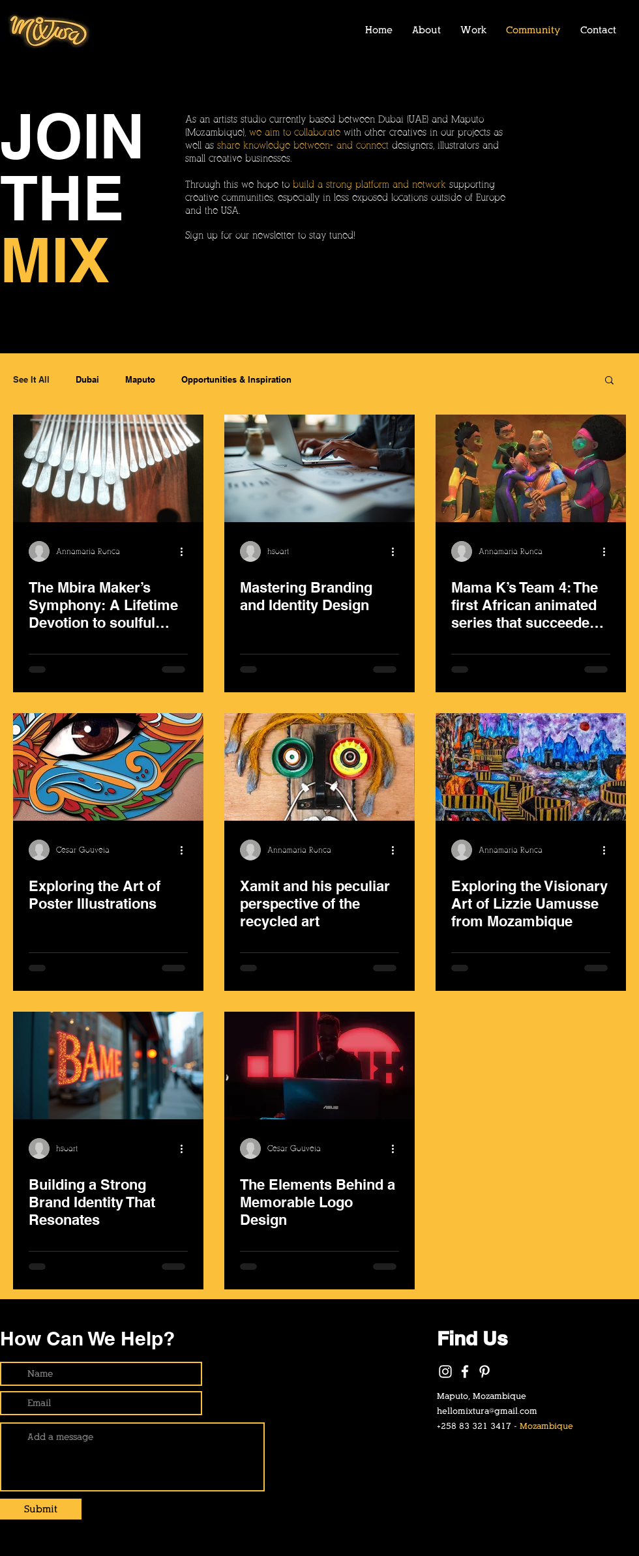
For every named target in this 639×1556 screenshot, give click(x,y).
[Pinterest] (484, 1371)
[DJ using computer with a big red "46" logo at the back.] (319, 1065)
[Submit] (41, 1509)
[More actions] (186, 551)
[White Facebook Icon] (464, 1371)
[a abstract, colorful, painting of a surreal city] (531, 767)
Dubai (87, 379)
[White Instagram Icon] (445, 1371)
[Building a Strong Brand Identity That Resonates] (108, 1065)
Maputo (140, 379)
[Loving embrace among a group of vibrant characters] (531, 468)
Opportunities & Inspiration (236, 379)
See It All (31, 379)
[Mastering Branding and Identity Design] (319, 468)
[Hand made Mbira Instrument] (108, 468)
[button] (609, 381)
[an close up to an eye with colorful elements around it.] (108, 767)
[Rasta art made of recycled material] (319, 767)
